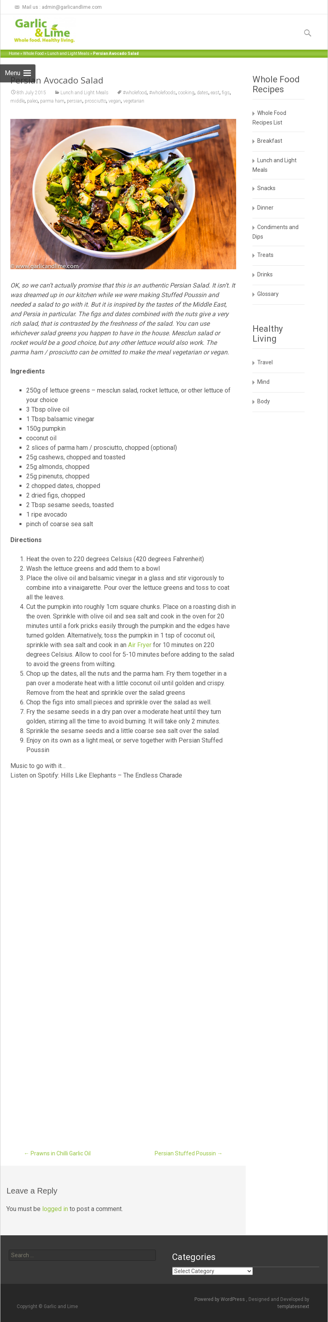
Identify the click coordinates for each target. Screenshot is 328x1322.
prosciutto (95, 101)
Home (14, 53)
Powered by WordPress (220, 1299)
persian (74, 101)
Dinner (265, 207)
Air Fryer (139, 645)
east (215, 92)
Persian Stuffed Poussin (189, 1153)
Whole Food (33, 53)
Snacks (266, 188)
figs (226, 92)
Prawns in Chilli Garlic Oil (57, 1153)
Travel (265, 362)
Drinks (265, 274)
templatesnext (293, 1306)
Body (263, 401)
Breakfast (269, 141)
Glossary (268, 294)
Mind (263, 382)
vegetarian (133, 101)
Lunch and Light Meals (68, 53)
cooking (186, 92)
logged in (55, 1209)
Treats (265, 255)
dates (202, 92)
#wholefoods (162, 92)
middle (17, 101)
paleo (32, 101)
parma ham (52, 101)
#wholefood (135, 92)
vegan (115, 101)
